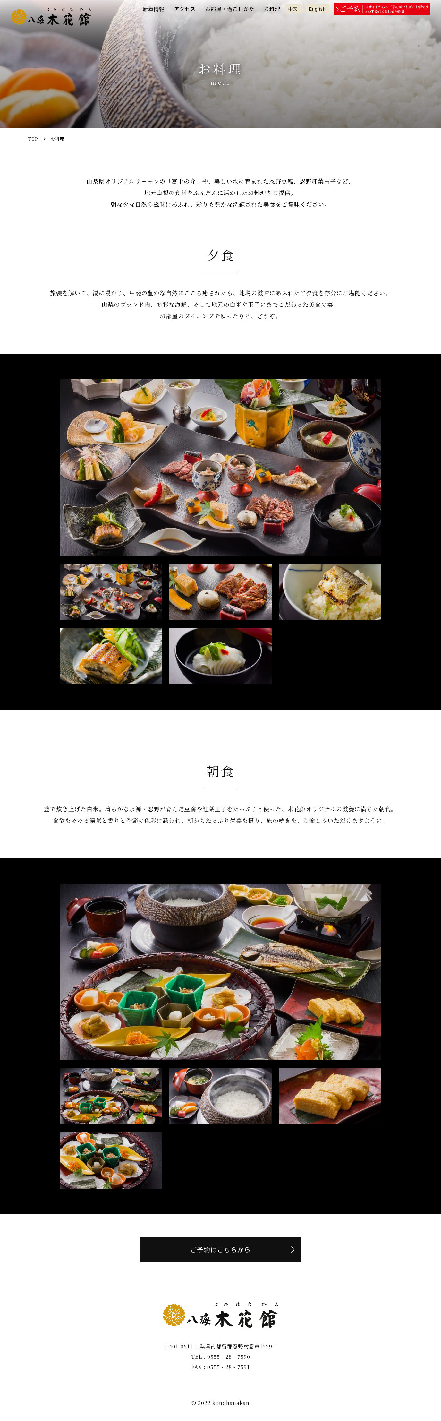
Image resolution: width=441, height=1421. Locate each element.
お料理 (272, 9)
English (317, 8)
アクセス (185, 9)
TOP (33, 139)
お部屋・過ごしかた (229, 9)
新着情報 (154, 9)
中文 (293, 8)
